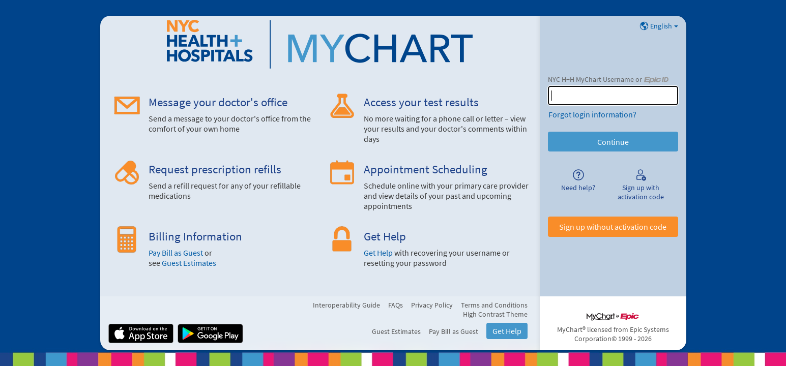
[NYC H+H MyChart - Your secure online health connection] (319, 44)
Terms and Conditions (494, 305)
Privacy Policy (432, 305)
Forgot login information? (592, 114)
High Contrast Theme (495, 314)
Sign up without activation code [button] (612, 227)
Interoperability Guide (346, 305)
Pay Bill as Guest (176, 253)
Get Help (378, 253)
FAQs (395, 305)
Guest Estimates (189, 263)
